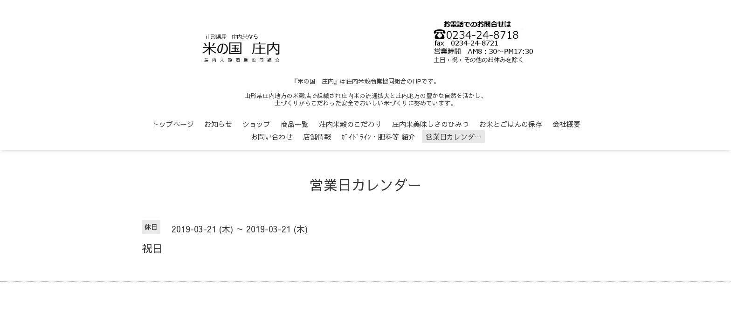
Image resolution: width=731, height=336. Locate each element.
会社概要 (566, 124)
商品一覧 (295, 124)
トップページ (173, 124)
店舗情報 (317, 136)
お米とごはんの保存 (510, 124)
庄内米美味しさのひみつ (430, 124)
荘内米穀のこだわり (350, 124)
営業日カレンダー (454, 136)
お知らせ (218, 124)
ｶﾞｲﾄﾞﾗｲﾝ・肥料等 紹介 (378, 136)
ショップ (256, 124)
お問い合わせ (272, 136)
